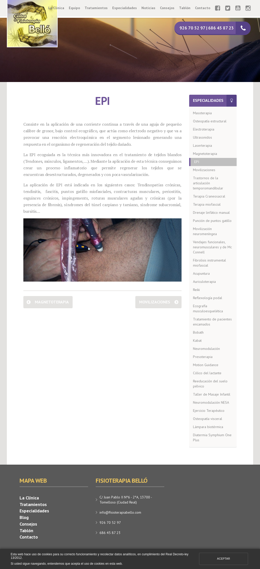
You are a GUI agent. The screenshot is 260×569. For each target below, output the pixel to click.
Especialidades (124, 8)
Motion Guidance (205, 365)
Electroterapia (203, 129)
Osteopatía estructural (209, 121)
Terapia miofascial (207, 204)
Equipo (74, 8)
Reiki (196, 289)
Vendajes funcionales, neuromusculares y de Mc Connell (212, 247)
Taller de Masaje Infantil (211, 394)
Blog (24, 517)
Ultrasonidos (202, 137)
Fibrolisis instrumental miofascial (209, 263)
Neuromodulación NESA (211, 402)
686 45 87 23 (110, 532)
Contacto (202, 8)
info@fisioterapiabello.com (120, 512)
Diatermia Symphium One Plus (212, 437)
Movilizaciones (154, 301)
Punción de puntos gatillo (212, 220)
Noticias (148, 8)
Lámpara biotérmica (208, 427)
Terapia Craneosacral (209, 196)
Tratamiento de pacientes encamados (212, 322)
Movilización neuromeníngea (205, 231)
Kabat (197, 340)
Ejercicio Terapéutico (208, 410)
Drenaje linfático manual (211, 212)
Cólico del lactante (207, 373)
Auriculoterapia (204, 281)
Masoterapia (202, 113)
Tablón (184, 8)
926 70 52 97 (110, 522)
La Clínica (56, 8)
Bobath (198, 332)
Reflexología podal (207, 298)
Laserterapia (202, 145)
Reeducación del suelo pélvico (210, 383)
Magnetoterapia (52, 301)
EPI (196, 161)
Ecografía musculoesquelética (208, 308)
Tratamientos (96, 8)
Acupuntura (201, 273)
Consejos (167, 8)
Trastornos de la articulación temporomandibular (208, 183)
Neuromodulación (206, 348)
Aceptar (223, 558)
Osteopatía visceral (207, 418)
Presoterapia (203, 356)
